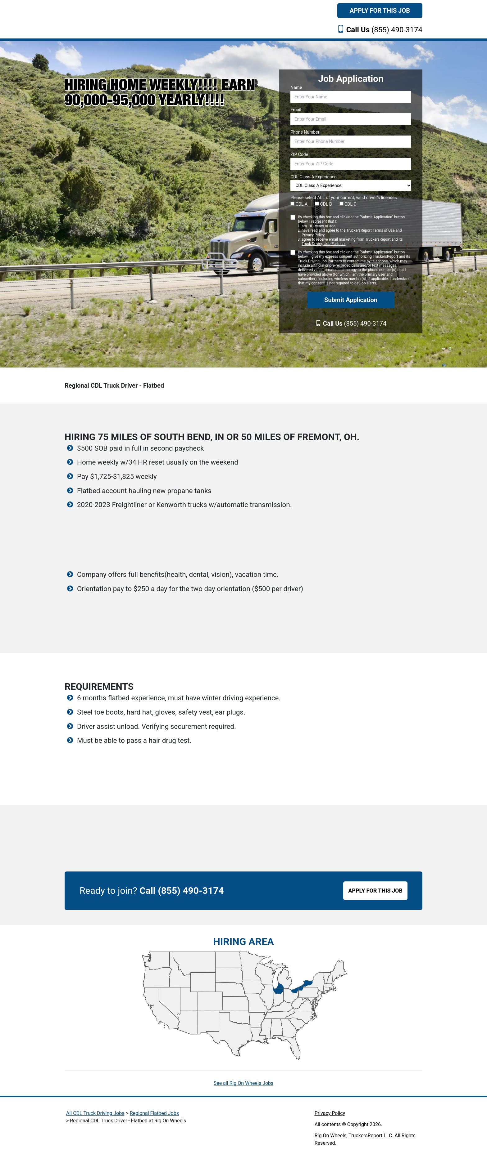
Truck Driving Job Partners (323, 244)
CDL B (323, 204)
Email (295, 109)
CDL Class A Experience (313, 176)
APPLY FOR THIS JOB (375, 890)
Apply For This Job (380, 10)
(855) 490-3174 (384, 29)
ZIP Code (299, 154)
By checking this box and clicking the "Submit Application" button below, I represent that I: (354, 230)
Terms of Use (384, 230)
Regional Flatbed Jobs (154, 1113)
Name (296, 87)
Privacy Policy (313, 235)
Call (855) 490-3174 (181, 890)
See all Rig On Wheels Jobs (244, 1083)
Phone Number (304, 132)
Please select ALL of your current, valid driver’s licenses (343, 197)
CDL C (348, 204)
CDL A (298, 204)
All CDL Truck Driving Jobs (95, 1113)
